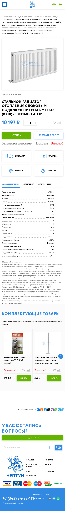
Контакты (31, 476)
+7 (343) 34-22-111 (18, 499)
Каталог (30, 460)
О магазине (50, 471)
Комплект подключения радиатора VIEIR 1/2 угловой (15, 360)
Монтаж (49, 460)
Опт (28, 471)
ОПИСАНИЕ (28, 184)
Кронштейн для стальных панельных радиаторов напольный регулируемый (47, 360)
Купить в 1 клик (42, 143)
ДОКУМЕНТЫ (44, 184)
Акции (48, 464)
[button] (60, 356)
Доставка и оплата (32, 465)
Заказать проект (49, 135)
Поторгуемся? (57, 143)
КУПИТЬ (16, 135)
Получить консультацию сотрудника (17, 143)
